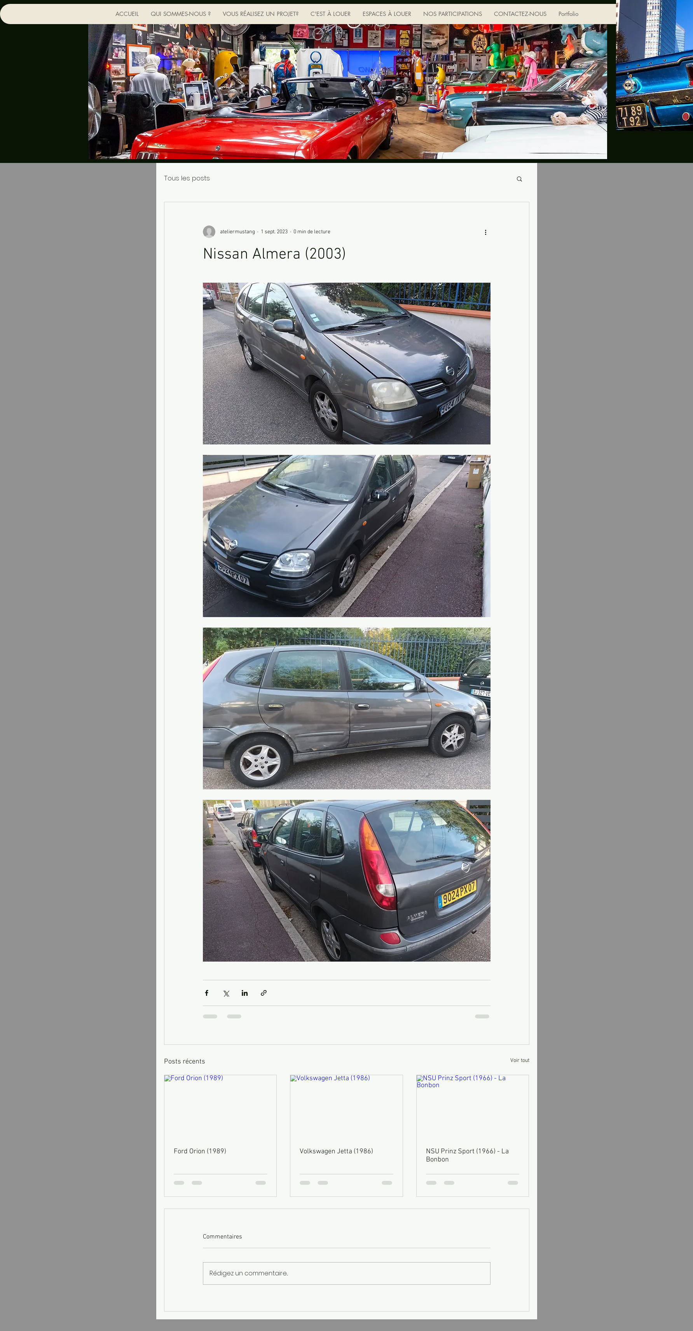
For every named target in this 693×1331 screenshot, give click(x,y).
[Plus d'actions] (486, 231)
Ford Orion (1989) (200, 1151)
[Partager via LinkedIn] (244, 993)
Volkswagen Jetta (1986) (336, 1151)
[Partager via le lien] (263, 993)
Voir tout (519, 1060)
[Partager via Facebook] (206, 993)
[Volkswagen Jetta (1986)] (346, 1106)
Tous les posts (187, 178)
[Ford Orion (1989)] (220, 1106)
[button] (519, 178)
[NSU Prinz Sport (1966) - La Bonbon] (473, 1106)
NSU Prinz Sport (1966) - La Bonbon (467, 1155)
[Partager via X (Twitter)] (225, 993)
